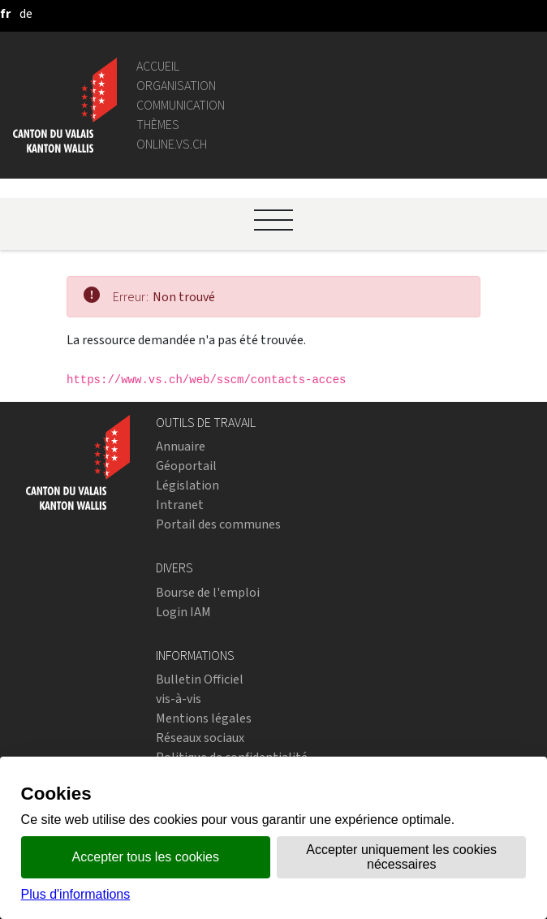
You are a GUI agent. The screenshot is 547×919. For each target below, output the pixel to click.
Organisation (176, 85)
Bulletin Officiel (199, 679)
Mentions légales (204, 718)
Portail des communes (218, 524)
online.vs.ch (171, 144)
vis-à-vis (178, 698)
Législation (187, 485)
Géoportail (186, 465)
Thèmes (157, 124)
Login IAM (183, 611)
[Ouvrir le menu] (273, 220)
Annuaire (180, 446)
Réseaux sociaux (200, 737)
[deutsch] (25, 13)
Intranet (180, 504)
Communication (180, 105)
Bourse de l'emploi (208, 592)
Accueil (157, 66)
